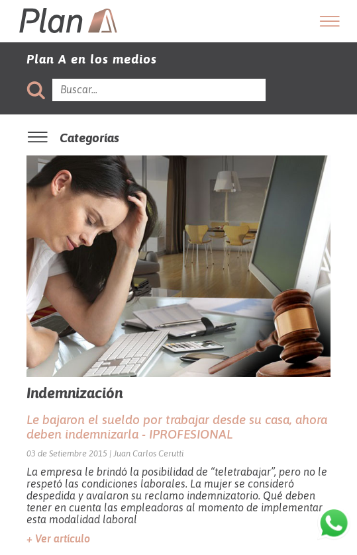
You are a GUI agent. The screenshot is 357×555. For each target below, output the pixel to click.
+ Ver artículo (58, 538)
